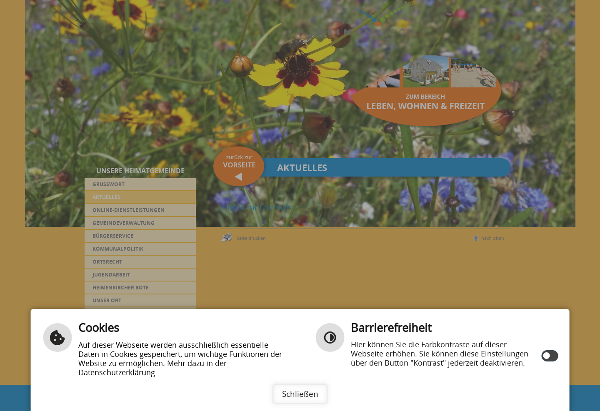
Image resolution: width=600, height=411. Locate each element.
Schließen (300, 393)
